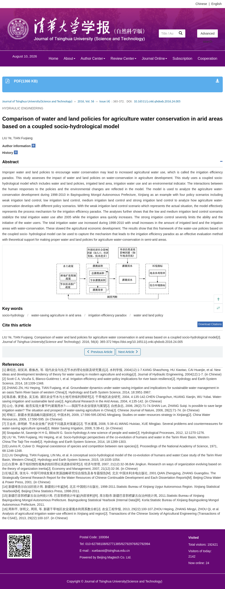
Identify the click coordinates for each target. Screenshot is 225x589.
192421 (213, 544)
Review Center (123, 58)
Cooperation (207, 58)
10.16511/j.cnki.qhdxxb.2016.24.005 (157, 101)
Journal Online (154, 58)
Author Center (93, 58)
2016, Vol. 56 (86, 101)
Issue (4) (104, 101)
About (69, 58)
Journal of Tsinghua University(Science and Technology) (37, 101)
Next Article (128, 352)
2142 (191, 556)
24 (207, 563)
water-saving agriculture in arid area (56, 315)
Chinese (201, 4)
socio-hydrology (13, 315)
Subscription (182, 58)
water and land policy (148, 315)
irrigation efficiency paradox (107, 315)
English (216, 4)
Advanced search (207, 35)
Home (53, 58)
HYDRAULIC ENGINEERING (22, 108)
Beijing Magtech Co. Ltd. (114, 557)
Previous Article (99, 352)
